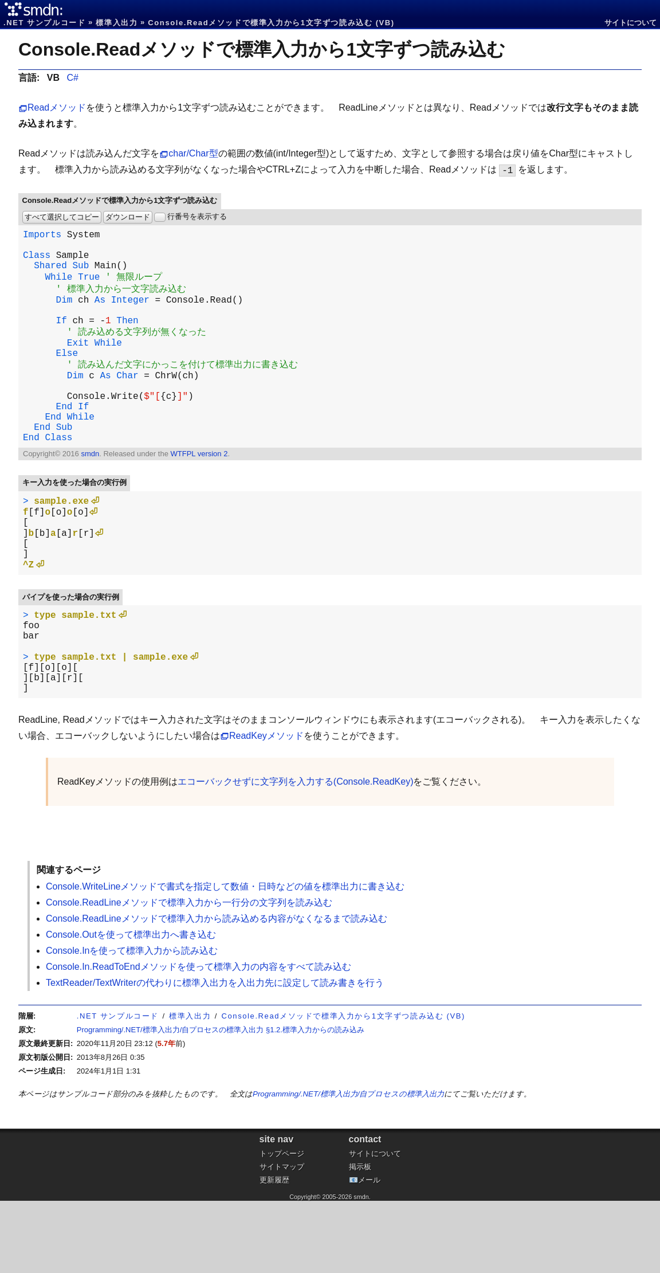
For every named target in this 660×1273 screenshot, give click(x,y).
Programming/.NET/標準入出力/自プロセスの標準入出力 (348, 1166)
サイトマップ (282, 1239)
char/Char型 (193, 153)
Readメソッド (57, 107)
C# (72, 78)
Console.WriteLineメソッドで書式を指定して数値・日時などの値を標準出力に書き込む (225, 958)
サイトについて (630, 22)
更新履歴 (274, 1252)
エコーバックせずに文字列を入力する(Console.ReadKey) (296, 854)
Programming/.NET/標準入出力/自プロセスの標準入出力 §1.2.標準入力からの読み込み (220, 1102)
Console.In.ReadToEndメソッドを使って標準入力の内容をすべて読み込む (198, 1039)
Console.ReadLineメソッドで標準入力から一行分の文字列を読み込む (189, 975)
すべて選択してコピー (62, 217)
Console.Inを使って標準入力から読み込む (132, 1023)
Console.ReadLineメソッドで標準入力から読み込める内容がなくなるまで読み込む (216, 991)
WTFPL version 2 (198, 495)
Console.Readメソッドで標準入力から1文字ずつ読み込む (261, 49)
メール (369, 1252)
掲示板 (360, 1239)
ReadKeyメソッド (266, 808)
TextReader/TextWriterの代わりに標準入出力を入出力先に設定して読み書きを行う (215, 1055)
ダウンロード (127, 217)
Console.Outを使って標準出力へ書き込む (131, 1007)
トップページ (282, 1225)
